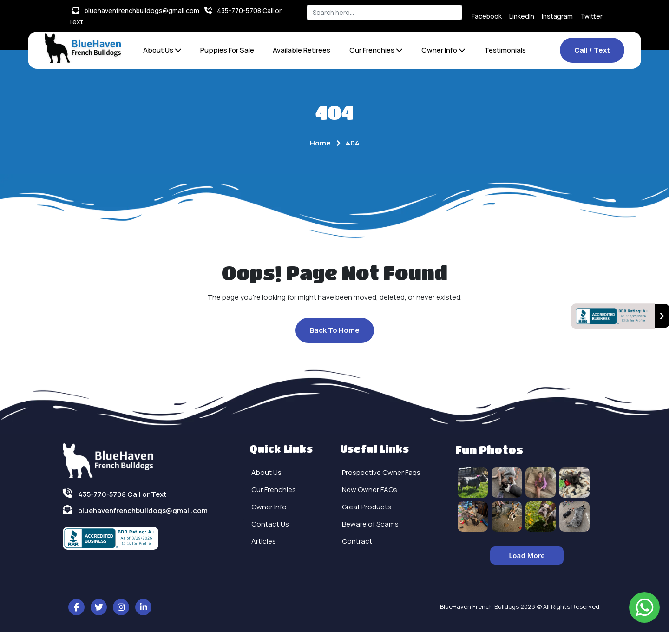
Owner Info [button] (443, 50)
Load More (527, 555)
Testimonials (505, 50)
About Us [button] (162, 50)
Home (320, 143)
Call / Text (592, 50)
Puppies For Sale (227, 50)
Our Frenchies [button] (376, 50)
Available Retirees (301, 50)
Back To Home (335, 330)
